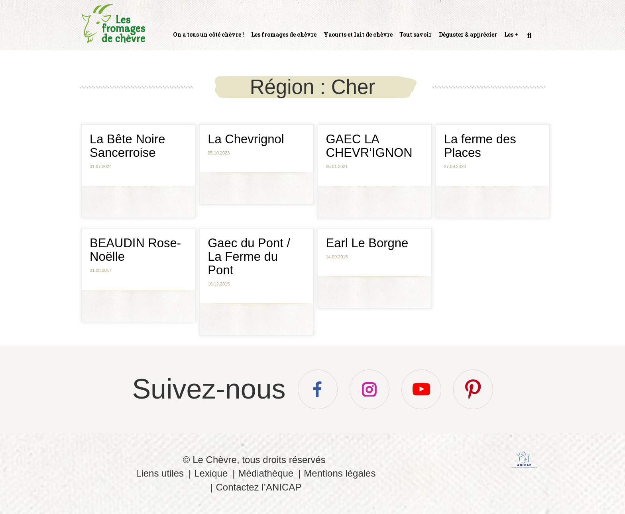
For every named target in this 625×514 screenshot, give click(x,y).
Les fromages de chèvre (283, 34)
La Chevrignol (246, 139)
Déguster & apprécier (468, 34)
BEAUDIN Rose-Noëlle (135, 250)
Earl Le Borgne (367, 243)
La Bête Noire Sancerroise (127, 146)
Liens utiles (160, 473)
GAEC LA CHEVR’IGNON (369, 146)
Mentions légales (339, 473)
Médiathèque (265, 473)
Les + (511, 34)
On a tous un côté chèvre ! (208, 34)
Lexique (211, 473)
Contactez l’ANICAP (258, 487)
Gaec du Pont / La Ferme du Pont (249, 256)
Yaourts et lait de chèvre (358, 34)
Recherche (528, 38)
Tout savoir (415, 34)
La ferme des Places (480, 146)
